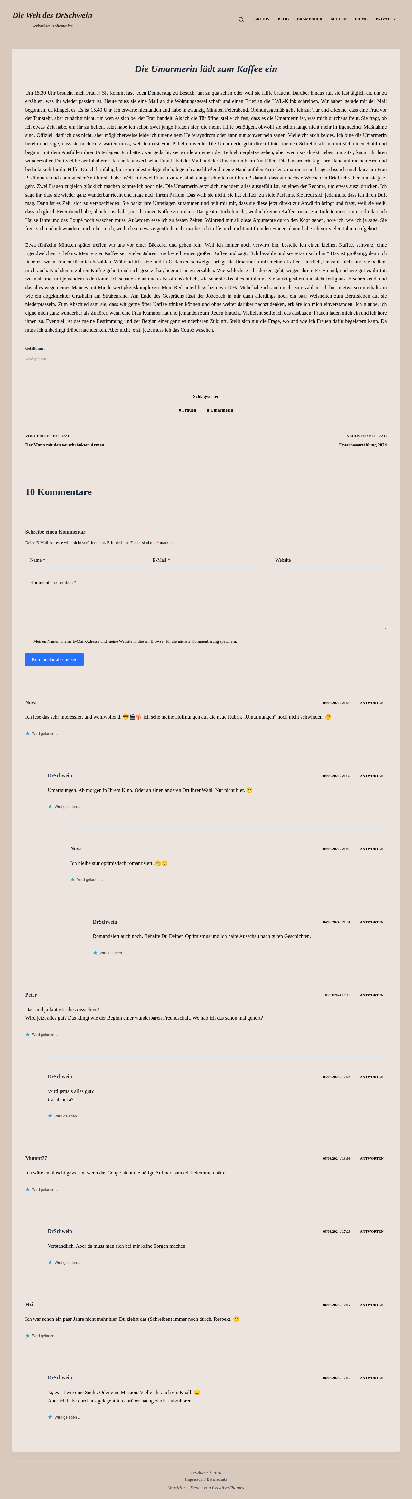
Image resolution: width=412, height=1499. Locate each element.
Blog (283, 19)
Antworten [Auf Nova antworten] (372, 702)
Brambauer (310, 19)
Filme (361, 19)
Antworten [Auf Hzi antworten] (372, 1305)
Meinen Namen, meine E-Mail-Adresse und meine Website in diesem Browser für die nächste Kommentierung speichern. (135, 641)
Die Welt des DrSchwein (52, 15)
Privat (387, 19)
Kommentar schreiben (53, 582)
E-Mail (161, 560)
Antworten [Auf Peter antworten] (372, 995)
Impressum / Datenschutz (206, 1479)
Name (37, 560)
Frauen (187, 410)
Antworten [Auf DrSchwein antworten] (372, 775)
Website (283, 560)
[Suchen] (241, 19)
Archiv (262, 19)
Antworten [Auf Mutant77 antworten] (372, 1158)
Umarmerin (220, 410)
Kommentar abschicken (54, 659)
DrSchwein (60, 775)
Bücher (338, 19)
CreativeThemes (228, 1487)
